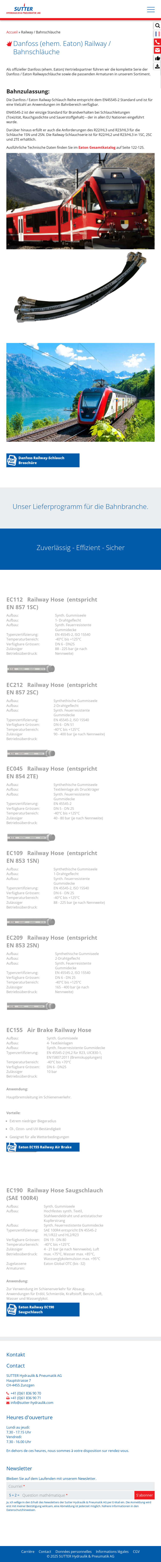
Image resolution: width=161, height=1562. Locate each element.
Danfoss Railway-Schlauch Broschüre (41, 460)
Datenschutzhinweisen (20, 1510)
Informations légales (112, 1551)
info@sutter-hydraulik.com (32, 1402)
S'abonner (144, 1495)
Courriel (15, 1486)
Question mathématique (43, 1495)
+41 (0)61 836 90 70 (26, 1393)
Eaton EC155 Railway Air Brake (45, 1147)
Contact (45, 1551)
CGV (136, 1551)
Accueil (12, 32)
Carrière (27, 1551)
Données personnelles (74, 1551)
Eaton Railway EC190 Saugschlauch (36, 1309)
